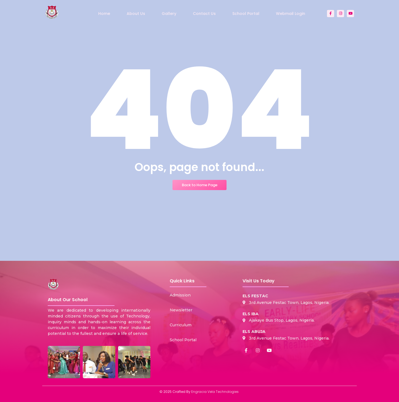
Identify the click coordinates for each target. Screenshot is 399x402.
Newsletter (181, 310)
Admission (180, 295)
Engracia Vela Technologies (215, 391)
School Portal (183, 339)
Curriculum (180, 324)
